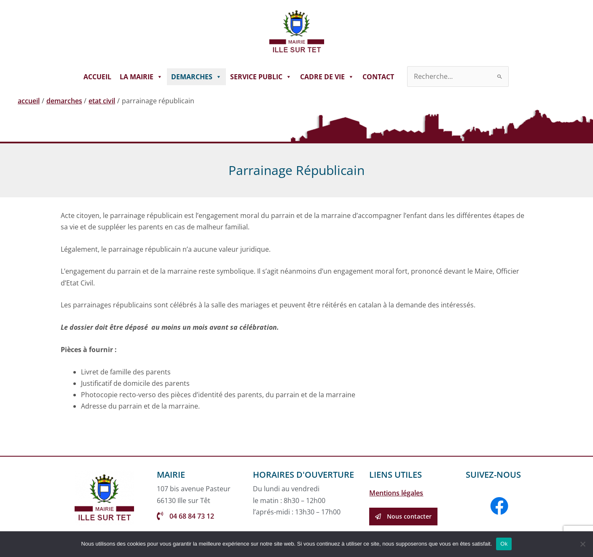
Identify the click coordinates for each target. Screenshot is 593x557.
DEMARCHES (196, 76)
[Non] (582, 544)
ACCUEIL (97, 76)
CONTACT (378, 76)
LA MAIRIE (141, 76)
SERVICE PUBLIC (261, 76)
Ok (503, 544)
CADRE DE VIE (327, 76)
